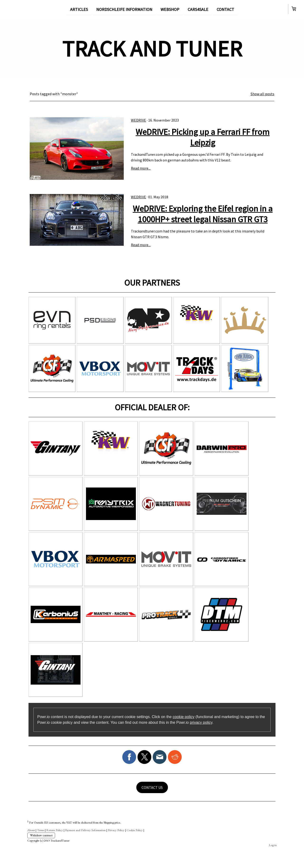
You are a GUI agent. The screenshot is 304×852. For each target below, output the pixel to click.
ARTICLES (79, 9)
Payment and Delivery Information (85, 830)
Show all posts (262, 93)
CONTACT (225, 9)
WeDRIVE (138, 120)
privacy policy (201, 722)
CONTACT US (152, 787)
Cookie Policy (135, 830)
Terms (40, 830)
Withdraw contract (41, 835)
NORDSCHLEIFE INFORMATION (124, 9)
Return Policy (54, 830)
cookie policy (184, 717)
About (31, 830)
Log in (273, 845)
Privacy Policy (116, 830)
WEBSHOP (170, 9)
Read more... (141, 168)
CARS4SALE (198, 9)
